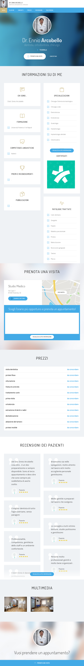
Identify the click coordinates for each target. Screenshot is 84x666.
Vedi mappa (61, 292)
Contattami (53, 56)
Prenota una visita (42, 663)
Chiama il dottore (18, 299)
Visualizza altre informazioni (61, 150)
